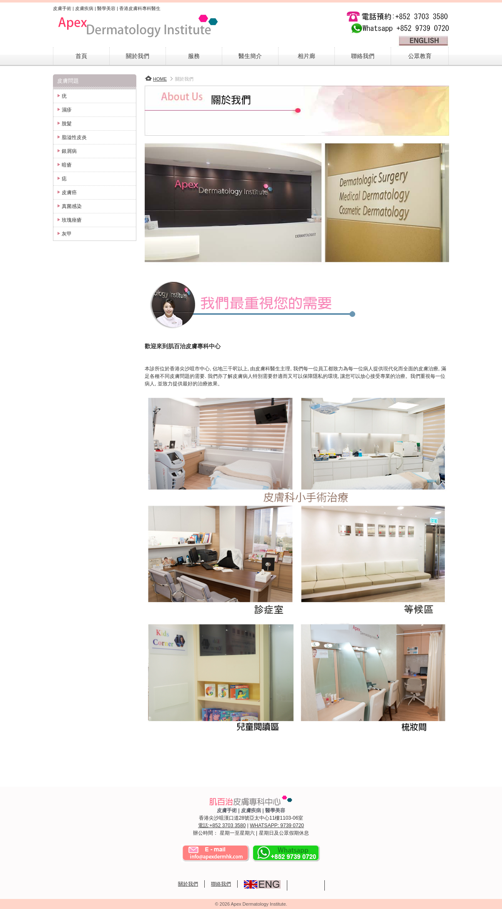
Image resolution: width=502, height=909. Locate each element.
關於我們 (137, 56)
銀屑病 (69, 151)
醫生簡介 (250, 56)
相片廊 (306, 56)
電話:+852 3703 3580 (222, 825)
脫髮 (67, 124)
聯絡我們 (362, 56)
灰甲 (67, 234)
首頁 (81, 56)
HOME (156, 78)
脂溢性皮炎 (74, 137)
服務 (194, 56)
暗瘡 (67, 165)
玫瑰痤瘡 (72, 220)
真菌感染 (72, 206)
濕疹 (67, 110)
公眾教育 (420, 56)
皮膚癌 (69, 192)
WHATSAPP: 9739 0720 (277, 825)
